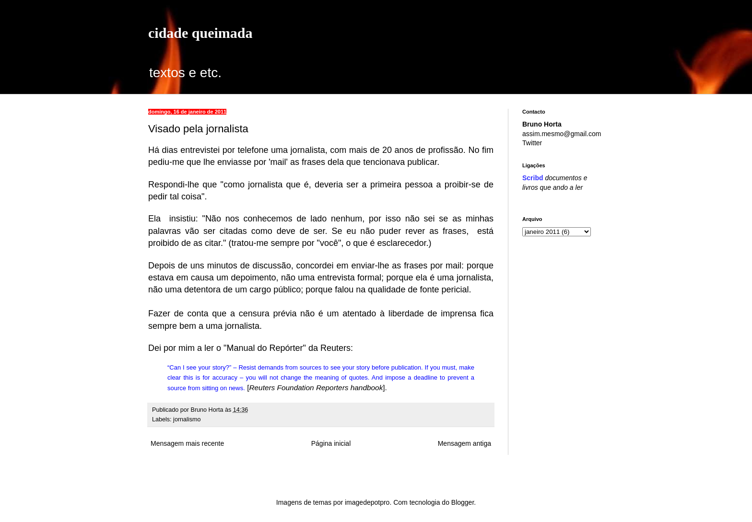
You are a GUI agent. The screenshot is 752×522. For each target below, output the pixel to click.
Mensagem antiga (464, 443)
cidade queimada (200, 33)
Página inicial (331, 443)
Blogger (462, 502)
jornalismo (186, 419)
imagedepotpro (367, 502)
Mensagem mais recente (187, 443)
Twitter (532, 143)
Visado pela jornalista (198, 129)
